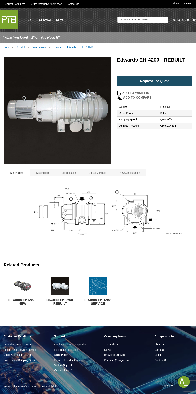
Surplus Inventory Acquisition (70, 344)
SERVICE (45, 19)
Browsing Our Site (114, 354)
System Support (63, 365)
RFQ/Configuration (129, 172)
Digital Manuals (97, 172)
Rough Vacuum (39, 47)
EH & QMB (87, 47)
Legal (158, 354)
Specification (69, 172)
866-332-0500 (180, 19)
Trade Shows (111, 344)
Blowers (57, 47)
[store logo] (9, 19)
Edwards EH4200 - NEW (22, 301)
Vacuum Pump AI (63, 370)
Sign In (176, 3)
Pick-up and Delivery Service (20, 349)
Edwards (71, 47)
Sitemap (187, 3)
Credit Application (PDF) (17, 354)
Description (42, 172)
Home (6, 47)
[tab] (17, 172)
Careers (159, 349)
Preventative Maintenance (68, 360)
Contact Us (73, 4)
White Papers (61, 354)
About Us (160, 344)
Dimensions (16, 172)
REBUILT (28, 19)
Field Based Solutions (66, 349)
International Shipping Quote (20, 360)
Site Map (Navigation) (116, 360)
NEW (59, 19)
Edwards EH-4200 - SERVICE (98, 301)
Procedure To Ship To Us (17, 344)
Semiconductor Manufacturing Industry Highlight (30, 386)
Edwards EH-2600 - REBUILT (60, 301)
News (107, 349)
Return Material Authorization (46, 4)
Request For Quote (14, 4)
